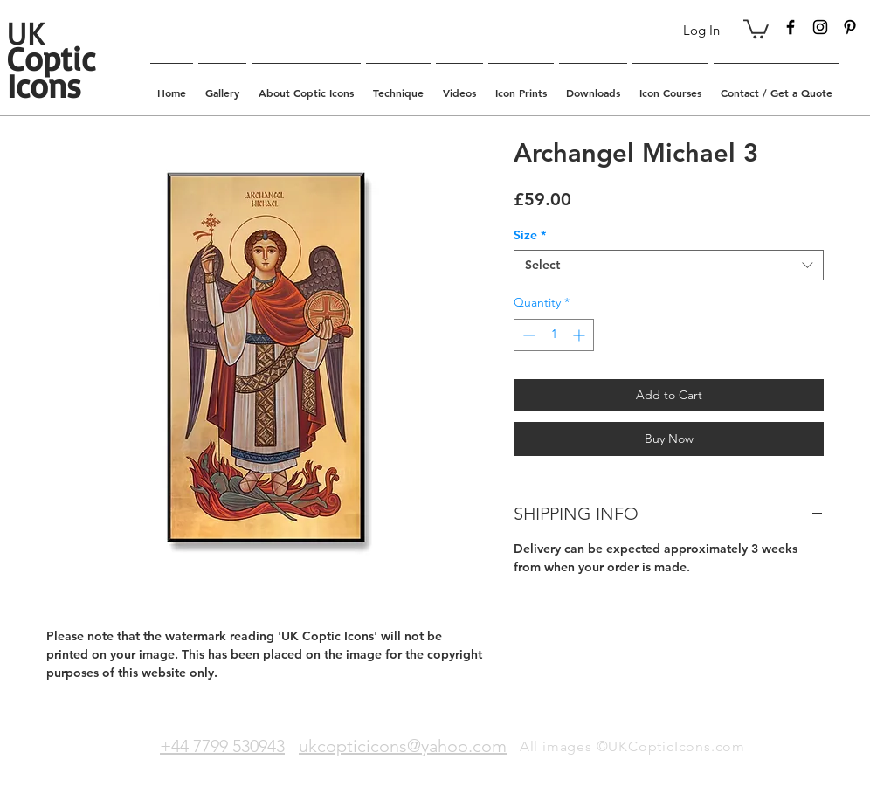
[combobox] (669, 265)
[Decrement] (527, 335)
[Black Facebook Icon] (790, 27)
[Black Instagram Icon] (820, 27)
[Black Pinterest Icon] (850, 27)
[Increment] (580, 335)
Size (530, 235)
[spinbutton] (554, 335)
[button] (756, 27)
